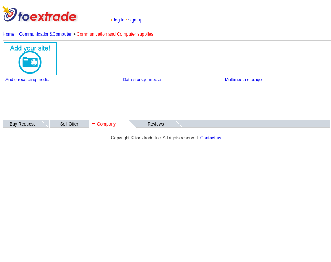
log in (119, 20)
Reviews (155, 124)
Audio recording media (27, 79)
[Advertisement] (136, 102)
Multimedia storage (243, 79)
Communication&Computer (45, 34)
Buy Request (22, 124)
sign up (135, 20)
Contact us (210, 137)
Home (8, 34)
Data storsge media (142, 79)
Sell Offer (69, 124)
